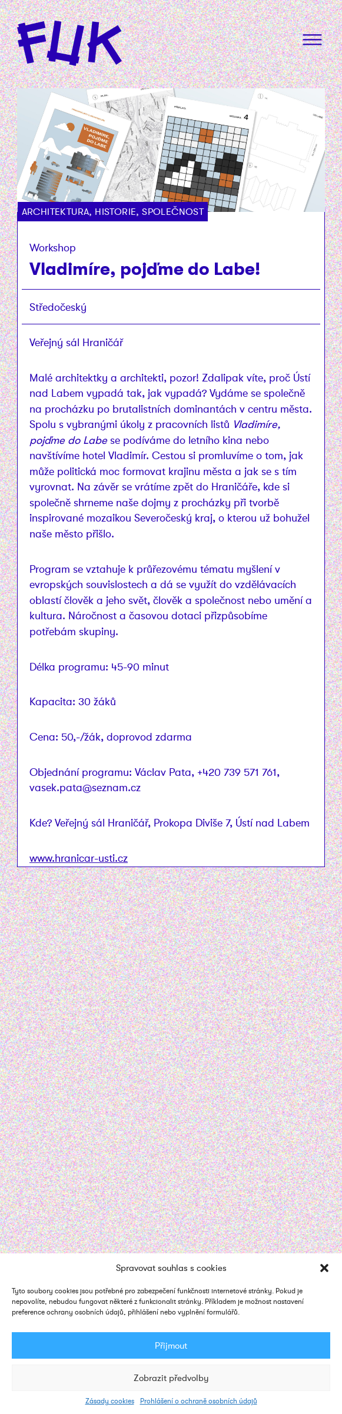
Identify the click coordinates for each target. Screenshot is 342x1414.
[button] (324, 1268)
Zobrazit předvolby (171, 1378)
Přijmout (171, 1345)
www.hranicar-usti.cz (78, 858)
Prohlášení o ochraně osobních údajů (198, 1401)
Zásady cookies (109, 1401)
